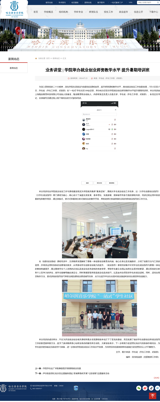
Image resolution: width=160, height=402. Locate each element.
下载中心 (153, 12)
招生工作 (108, 12)
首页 (36, 12)
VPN (130, 3)
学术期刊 (62, 3)
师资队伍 (93, 12)
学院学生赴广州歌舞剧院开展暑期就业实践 (62, 368)
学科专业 (78, 12)
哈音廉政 (75, 3)
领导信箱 (49, 3)
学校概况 (48, 12)
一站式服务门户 (116, 3)
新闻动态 (14, 68)
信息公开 (138, 12)
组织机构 (63, 12)
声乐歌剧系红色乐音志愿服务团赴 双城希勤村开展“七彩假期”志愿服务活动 (76, 373)
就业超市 (123, 12)
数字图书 (101, 3)
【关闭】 (156, 378)
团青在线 (88, 3)
